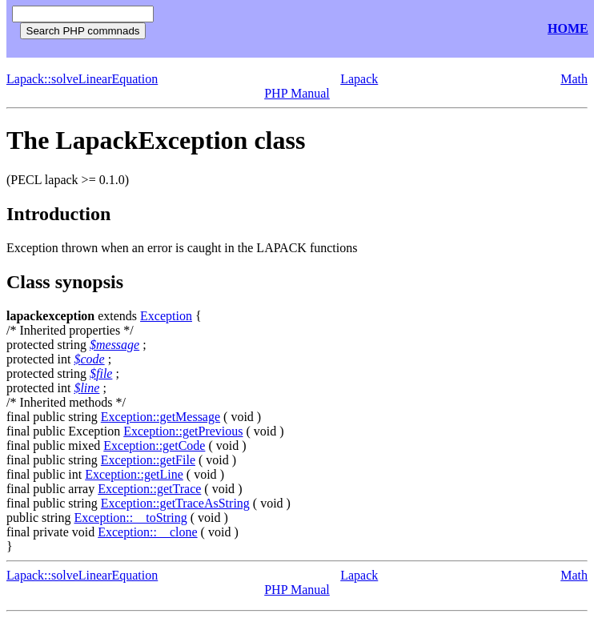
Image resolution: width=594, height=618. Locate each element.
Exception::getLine (134, 474)
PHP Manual (297, 93)
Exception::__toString (130, 517)
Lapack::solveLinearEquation (82, 79)
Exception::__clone (147, 532)
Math (574, 79)
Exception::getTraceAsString (175, 503)
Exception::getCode (154, 445)
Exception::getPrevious (183, 431)
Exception (166, 316)
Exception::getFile (148, 460)
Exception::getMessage (160, 416)
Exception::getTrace (149, 489)
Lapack (359, 79)
